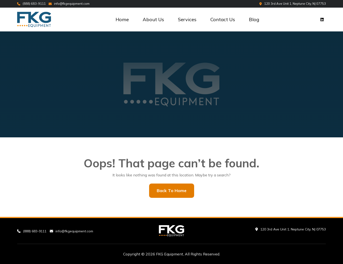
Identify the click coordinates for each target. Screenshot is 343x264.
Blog (254, 19)
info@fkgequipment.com (69, 3)
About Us (153, 19)
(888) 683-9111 (31, 3)
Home (122, 19)
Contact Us (222, 19)
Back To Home (172, 190)
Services (187, 19)
